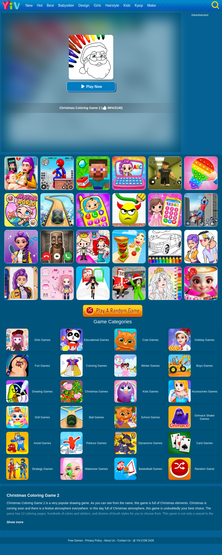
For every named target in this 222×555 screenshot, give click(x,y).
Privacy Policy (93, 540)
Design (83, 5)
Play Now (91, 86)
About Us (109, 540)
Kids (126, 5)
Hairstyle (112, 5)
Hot (39, 5)
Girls (97, 5)
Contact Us (124, 540)
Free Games (75, 540)
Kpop (139, 5)
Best (50, 5)
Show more (15, 522)
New (29, 5)
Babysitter (66, 5)
